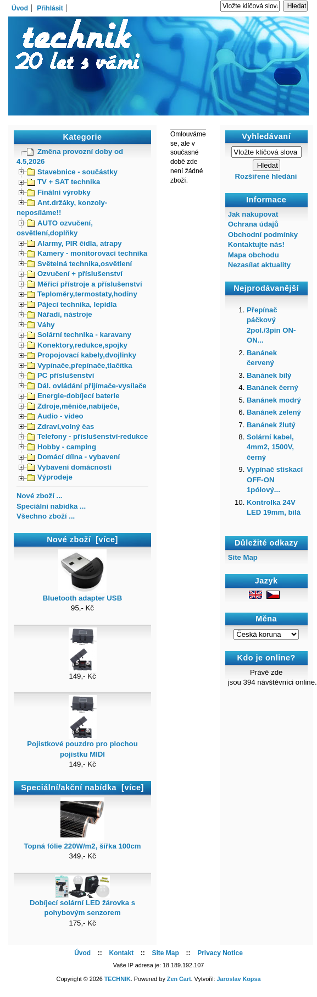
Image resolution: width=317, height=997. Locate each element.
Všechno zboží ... (45, 516)
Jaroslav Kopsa (239, 979)
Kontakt (121, 953)
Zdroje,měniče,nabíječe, (73, 406)
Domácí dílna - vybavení (73, 457)
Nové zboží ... (39, 496)
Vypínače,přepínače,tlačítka (79, 365)
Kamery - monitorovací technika (87, 253)
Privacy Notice (220, 953)
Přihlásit (50, 8)
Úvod (20, 8)
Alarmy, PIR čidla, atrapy (74, 243)
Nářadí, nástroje (59, 314)
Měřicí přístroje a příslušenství (84, 284)
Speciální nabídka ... (51, 506)
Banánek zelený (274, 412)
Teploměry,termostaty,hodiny (82, 294)
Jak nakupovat (253, 214)
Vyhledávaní (266, 136)
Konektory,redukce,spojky (77, 345)
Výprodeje (50, 477)
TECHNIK (117, 979)
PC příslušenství (60, 375)
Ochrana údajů (253, 224)
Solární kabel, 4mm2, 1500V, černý (270, 447)
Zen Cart (179, 979)
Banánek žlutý (271, 425)
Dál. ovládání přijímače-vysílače (87, 386)
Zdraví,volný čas (60, 426)
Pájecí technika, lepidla (71, 304)
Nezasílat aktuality (259, 265)
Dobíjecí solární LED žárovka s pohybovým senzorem (82, 904)
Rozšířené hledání (266, 176)
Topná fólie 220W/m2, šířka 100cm (82, 842)
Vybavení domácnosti (69, 467)
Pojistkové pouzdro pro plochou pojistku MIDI (82, 745)
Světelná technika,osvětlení (79, 264)
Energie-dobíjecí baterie (73, 396)
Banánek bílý (269, 375)
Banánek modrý (274, 400)
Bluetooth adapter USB (82, 594)
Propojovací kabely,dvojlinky (81, 355)
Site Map (243, 557)
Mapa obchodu (253, 255)
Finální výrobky (59, 192)
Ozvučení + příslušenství (75, 273)
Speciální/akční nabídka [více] (82, 787)
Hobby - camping (61, 447)
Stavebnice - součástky (72, 172)
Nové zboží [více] (82, 539)
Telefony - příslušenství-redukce (87, 436)
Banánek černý (272, 387)
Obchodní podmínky (263, 234)
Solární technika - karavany (79, 335)
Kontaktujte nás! (256, 244)
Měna (266, 619)
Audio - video (55, 416)
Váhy (41, 325)
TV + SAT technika (63, 182)
